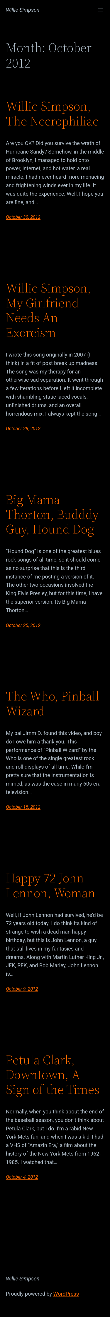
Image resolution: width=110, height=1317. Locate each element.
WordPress (66, 1294)
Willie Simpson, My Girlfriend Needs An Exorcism (48, 310)
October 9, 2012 (22, 989)
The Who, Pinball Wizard (52, 703)
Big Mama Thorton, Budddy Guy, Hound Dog (52, 514)
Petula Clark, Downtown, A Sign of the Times (52, 1075)
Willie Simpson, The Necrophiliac (52, 113)
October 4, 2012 (22, 1177)
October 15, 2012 (23, 807)
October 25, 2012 (23, 625)
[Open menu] (100, 9)
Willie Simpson (23, 10)
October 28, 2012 (23, 428)
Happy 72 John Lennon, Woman (50, 885)
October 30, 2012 (23, 217)
